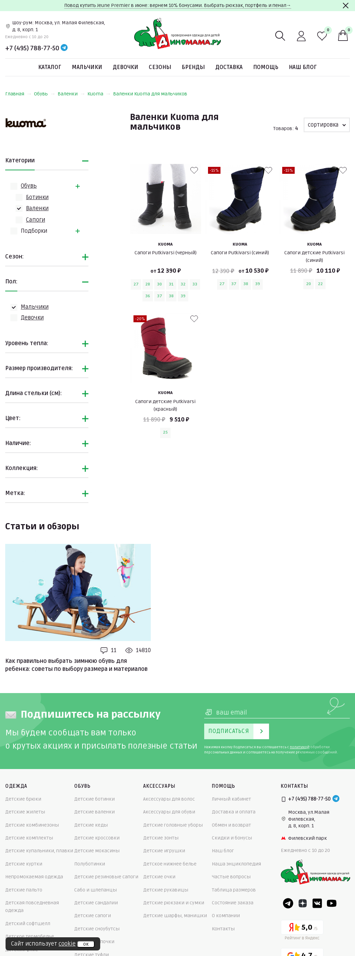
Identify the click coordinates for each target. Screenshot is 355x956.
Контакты (223, 929)
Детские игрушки (164, 851)
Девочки (125, 67)
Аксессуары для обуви (169, 812)
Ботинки (37, 197)
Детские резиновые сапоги (106, 877)
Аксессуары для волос (169, 799)
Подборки (34, 231)
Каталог (49, 67)
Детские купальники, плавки (39, 851)
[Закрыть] (345, 5)
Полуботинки (89, 864)
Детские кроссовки (97, 838)
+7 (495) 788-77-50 (32, 48)
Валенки (71, 94)
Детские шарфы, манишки (175, 916)
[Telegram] (64, 48)
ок (85, 944)
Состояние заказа (232, 903)
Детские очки (159, 877)
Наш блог (303, 67)
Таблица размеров (234, 890)
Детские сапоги (92, 916)
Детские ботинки (94, 799)
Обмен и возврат (231, 825)
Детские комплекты (29, 838)
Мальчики (87, 67)
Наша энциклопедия (236, 864)
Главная (18, 94)
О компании (226, 916)
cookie (67, 943)
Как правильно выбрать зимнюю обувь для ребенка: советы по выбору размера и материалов (76, 665)
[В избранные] (194, 170)
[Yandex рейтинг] (302, 931)
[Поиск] (280, 36)
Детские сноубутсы (97, 929)
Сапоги (35, 219)
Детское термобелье (29, 936)
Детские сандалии (96, 903)
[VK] (317, 903)
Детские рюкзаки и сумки (173, 903)
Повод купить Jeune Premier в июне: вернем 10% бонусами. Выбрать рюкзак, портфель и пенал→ (177, 5)
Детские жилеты (25, 812)
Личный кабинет (231, 799)
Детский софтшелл (27, 924)
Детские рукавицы (165, 890)
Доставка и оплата (234, 812)
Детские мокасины (97, 851)
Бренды (193, 67)
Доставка (229, 67)
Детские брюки (23, 799)
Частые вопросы (231, 877)
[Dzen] (302, 903)
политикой (300, 747)
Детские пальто (23, 890)
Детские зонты (161, 838)
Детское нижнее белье (170, 864)
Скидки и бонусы (232, 838)
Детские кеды (91, 825)
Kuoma (98, 94)
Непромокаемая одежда (34, 877)
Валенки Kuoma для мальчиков (150, 94)
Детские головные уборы (173, 825)
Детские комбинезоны (32, 825)
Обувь (44, 94)
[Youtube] (331, 903)
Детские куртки (23, 864)
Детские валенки (94, 812)
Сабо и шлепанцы (95, 890)
